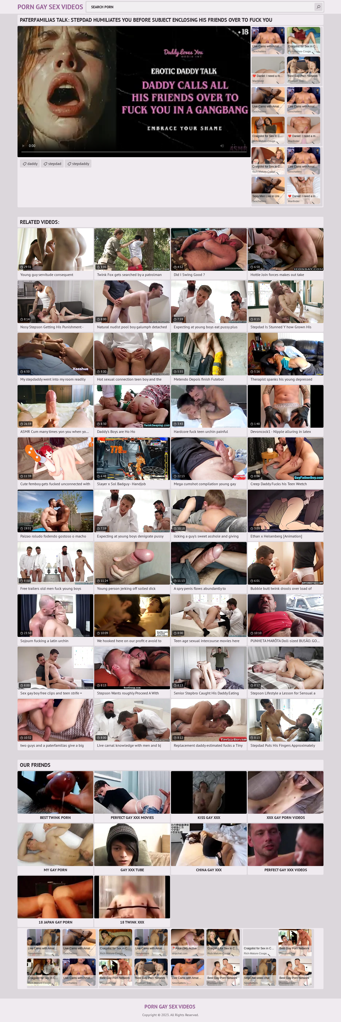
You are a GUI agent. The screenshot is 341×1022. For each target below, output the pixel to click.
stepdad (54, 163)
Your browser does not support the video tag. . (134, 91)
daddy (32, 163)
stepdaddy (80, 163)
